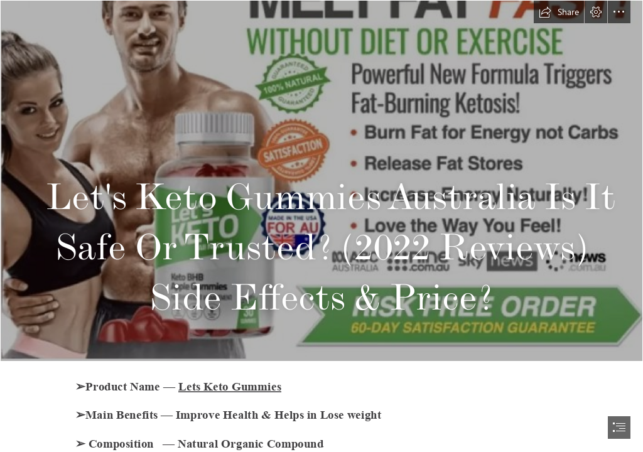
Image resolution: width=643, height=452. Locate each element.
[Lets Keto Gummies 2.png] (321, 181)
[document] (321, 226)
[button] (559, 12)
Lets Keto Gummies (229, 386)
